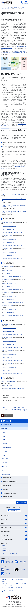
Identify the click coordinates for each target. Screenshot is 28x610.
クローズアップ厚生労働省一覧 (9, 553)
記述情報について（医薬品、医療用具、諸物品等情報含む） (14, 389)
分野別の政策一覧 (7, 424)
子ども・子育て (5, 458)
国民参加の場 (14, 510)
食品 (4, 436)
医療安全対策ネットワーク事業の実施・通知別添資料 (14, 199)
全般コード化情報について (9, 226)
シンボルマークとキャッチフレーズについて (7, 584)
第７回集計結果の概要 (7, 305)
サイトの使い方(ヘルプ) (7, 587)
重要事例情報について (8, 229)
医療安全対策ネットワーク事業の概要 (11, 194)
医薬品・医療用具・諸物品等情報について (13, 232)
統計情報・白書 (14, 531)
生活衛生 (5, 451)
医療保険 (5, 443)
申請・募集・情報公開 (14, 539)
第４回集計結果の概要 (7, 266)
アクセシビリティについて (21, 584)
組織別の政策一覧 (7, 477)
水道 (4, 455)
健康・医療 (4, 428)
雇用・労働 (4, 466)
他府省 (3, 545)
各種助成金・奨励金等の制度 (9, 481)
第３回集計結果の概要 (7, 248)
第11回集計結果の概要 (7, 363)
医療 (4, 439)
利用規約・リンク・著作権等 (7, 580)
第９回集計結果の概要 (7, 337)
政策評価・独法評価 (7, 496)
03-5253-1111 (14, 604)
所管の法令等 (14, 535)
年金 (3, 470)
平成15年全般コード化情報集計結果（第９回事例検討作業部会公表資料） (14, 212)
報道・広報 (14, 519)
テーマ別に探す (14, 516)
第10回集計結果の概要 (7, 350)
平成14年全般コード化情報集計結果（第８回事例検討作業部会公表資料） (14, 206)
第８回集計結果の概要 (7, 324)
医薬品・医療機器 (7, 447)
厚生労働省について (14, 527)
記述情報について (7, 357)
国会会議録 (5, 489)
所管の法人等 (5, 548)
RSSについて (19, 587)
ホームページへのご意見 (7, 591)
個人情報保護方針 (20, 579)
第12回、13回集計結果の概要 (9, 381)
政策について (14, 523)
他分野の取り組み (6, 474)
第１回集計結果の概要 (7, 222)
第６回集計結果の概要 (7, 292)
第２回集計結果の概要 (7, 235)
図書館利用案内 (6, 550)
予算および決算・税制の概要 (9, 493)
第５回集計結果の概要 (7, 279)
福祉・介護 (4, 462)
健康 (4, 432)
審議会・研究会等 (7, 485)
